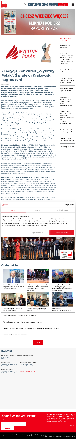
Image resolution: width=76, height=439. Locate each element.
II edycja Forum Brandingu (65, 46)
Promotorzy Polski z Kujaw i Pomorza (66, 90)
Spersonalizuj (37, 232)
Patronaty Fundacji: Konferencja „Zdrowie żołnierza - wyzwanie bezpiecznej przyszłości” (31, 328)
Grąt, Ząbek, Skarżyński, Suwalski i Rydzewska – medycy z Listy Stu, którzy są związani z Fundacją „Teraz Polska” (67, 58)
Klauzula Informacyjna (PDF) (28, 371)
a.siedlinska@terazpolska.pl (27, 366)
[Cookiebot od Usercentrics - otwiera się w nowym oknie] (66, 205)
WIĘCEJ (38, 342)
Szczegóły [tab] (38, 210)
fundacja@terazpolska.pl (8, 366)
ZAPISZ (8, 428)
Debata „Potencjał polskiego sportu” (66, 131)
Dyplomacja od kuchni (67, 147)
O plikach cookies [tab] (62, 210)
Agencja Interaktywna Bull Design (66, 436)
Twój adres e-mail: (6, 420)
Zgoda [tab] (13, 210)
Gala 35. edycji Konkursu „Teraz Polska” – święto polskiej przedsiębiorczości (66, 101)
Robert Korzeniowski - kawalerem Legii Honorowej (19, 316)
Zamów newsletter (53, 4)
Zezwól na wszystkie (62, 232)
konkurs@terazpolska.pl (8, 373)
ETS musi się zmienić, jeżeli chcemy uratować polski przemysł (23, 322)
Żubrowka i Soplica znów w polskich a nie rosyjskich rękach (67, 80)
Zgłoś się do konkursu (63, 4)
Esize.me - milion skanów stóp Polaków (67, 139)
